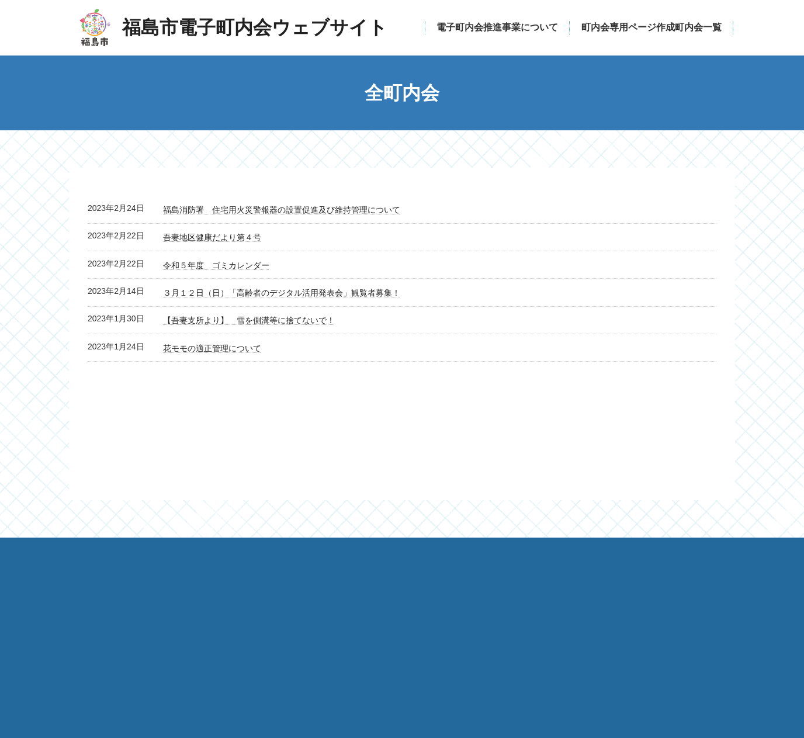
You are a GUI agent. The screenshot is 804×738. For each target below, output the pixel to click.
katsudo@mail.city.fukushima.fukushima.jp (507, 655)
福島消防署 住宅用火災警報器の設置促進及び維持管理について (281, 209)
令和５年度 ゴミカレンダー (216, 265)
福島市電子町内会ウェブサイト (227, 653)
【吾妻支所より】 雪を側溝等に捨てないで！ (249, 320)
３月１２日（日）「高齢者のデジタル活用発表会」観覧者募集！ (281, 292)
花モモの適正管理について (212, 348)
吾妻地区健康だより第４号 (212, 237)
